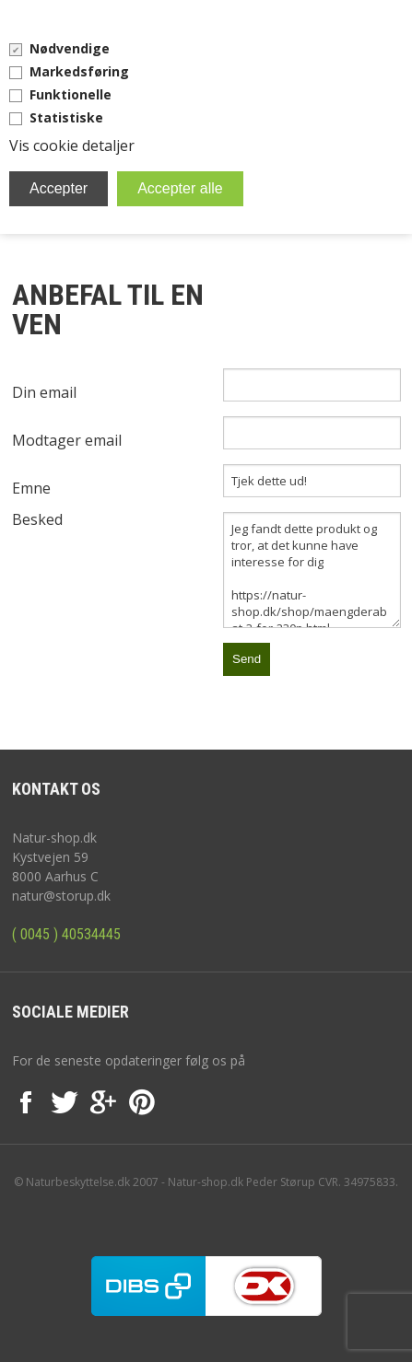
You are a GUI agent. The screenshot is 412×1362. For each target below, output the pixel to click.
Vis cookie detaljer (72, 145)
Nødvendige (69, 48)
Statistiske (66, 117)
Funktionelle (70, 94)
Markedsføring (79, 71)
